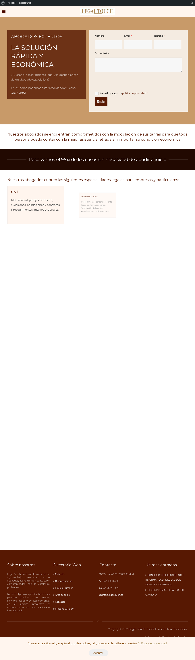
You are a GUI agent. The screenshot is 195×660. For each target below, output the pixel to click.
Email (128, 35)
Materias (59, 574)
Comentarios (102, 53)
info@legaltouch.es (112, 595)
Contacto (60, 601)
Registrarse (25, 2)
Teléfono (159, 35)
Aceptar (98, 653)
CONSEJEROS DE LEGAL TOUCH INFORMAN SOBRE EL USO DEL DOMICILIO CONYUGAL (164, 580)
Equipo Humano (64, 588)
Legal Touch (137, 629)
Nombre (99, 35)
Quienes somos (63, 581)
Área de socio (62, 595)
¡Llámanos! (18, 92)
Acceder (12, 2)
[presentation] (122, 83)
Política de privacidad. (152, 643)
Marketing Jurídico (63, 608)
